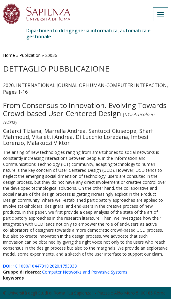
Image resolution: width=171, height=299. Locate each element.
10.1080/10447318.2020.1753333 (40, 266)
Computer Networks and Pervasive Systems (84, 272)
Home (9, 55)
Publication (30, 55)
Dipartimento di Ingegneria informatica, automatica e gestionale (88, 33)
